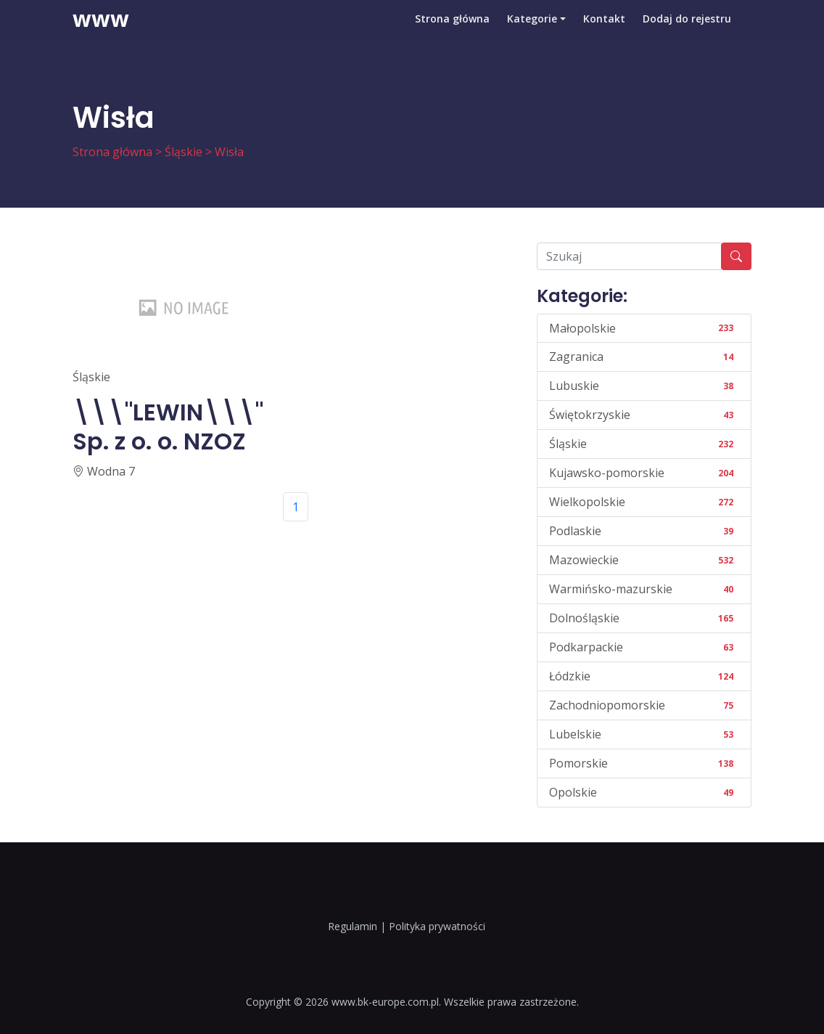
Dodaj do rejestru (687, 32)
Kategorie (532, 32)
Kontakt (604, 32)
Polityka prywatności (437, 926)
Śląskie (183, 152)
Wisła (229, 152)
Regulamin (352, 926)
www (101, 32)
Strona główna (452, 32)
